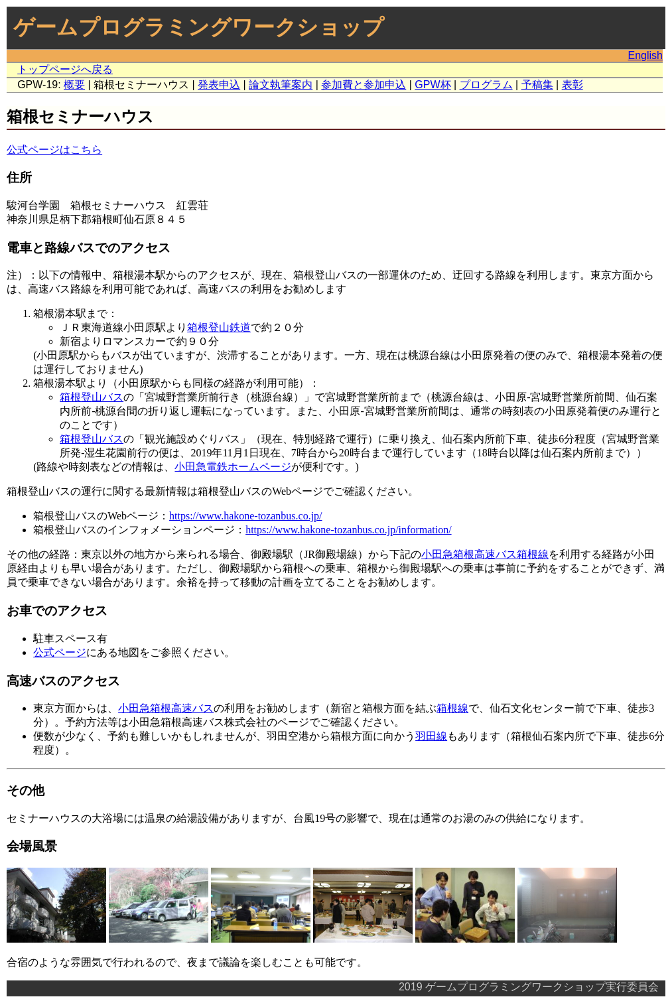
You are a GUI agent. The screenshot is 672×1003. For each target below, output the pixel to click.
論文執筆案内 (280, 84)
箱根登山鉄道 (219, 327)
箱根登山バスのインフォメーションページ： (139, 529)
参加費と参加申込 (363, 84)
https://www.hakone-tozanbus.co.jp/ (245, 515)
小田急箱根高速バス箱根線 (485, 554)
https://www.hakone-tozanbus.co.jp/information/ (348, 529)
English (645, 55)
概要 (74, 84)
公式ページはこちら (54, 149)
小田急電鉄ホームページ (232, 466)
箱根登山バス (91, 397)
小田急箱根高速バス (166, 708)
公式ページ (59, 652)
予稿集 (537, 84)
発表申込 (219, 84)
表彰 (572, 84)
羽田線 (431, 736)
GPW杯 (432, 84)
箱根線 (452, 708)
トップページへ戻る (65, 69)
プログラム (486, 84)
